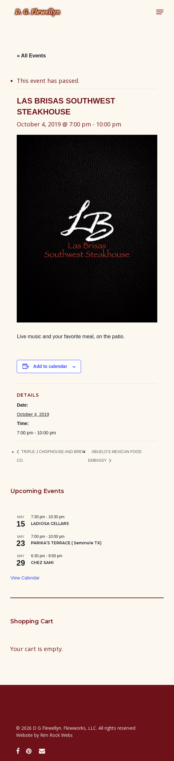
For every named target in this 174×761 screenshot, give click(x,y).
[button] (159, 12)
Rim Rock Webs (56, 735)
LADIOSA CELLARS (50, 523)
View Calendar (25, 577)
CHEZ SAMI (42, 562)
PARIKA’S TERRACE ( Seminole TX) (66, 542)
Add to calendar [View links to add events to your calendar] (50, 366)
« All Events (31, 55)
